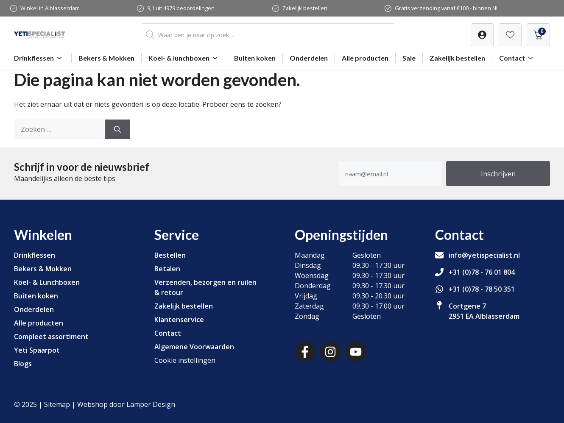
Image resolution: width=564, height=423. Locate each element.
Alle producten (365, 58)
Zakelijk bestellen (304, 8)
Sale (409, 58)
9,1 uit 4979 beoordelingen (181, 8)
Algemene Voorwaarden (194, 346)
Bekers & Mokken (106, 58)
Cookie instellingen (184, 360)
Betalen (167, 268)
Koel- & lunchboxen (184, 58)
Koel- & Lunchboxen (47, 282)
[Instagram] (330, 352)
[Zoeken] (117, 129)
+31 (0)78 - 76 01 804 (482, 272)
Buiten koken (255, 58)
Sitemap (57, 404)
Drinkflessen (39, 58)
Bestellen (170, 255)
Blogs (23, 363)
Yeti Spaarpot (37, 350)
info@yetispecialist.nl (484, 255)
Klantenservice (179, 319)
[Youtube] (356, 352)
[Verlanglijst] (482, 34)
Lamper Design (150, 404)
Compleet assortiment (51, 336)
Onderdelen (309, 58)
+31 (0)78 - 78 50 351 (482, 289)
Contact (517, 58)
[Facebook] (305, 352)
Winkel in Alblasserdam (50, 8)
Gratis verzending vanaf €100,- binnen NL (447, 8)
